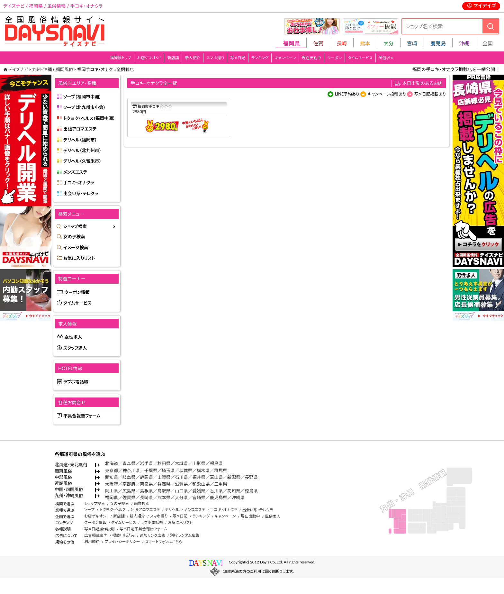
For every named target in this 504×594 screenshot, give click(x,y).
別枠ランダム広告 (184, 535)
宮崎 (412, 43)
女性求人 (73, 337)
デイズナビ (18, 69)
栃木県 (203, 470)
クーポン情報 (77, 292)
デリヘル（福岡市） (80, 139)
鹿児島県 (218, 497)
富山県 (216, 477)
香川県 (216, 490)
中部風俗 (63, 477)
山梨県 (164, 477)
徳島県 (251, 490)
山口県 (181, 490)
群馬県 (220, 470)
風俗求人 (386, 57)
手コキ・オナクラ (78, 182)
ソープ (89, 509)
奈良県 (146, 484)
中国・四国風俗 (69, 489)
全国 (487, 43)
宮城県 (181, 463)
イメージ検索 (75, 247)
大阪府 (111, 484)
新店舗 (173, 57)
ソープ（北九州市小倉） (84, 107)
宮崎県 (198, 497)
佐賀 (318, 43)
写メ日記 (237, 57)
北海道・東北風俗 (71, 464)
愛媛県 (198, 490)
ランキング (259, 57)
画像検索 (141, 503)
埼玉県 (168, 470)
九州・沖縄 (42, 69)
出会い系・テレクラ (80, 193)
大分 (388, 43)
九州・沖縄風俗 (69, 495)
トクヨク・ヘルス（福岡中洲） (89, 118)
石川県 (181, 477)
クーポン (334, 57)
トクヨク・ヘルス (112, 509)
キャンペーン (285, 57)
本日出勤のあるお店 (422, 83)
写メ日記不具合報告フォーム (143, 528)
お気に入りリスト (79, 258)
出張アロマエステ (79, 129)
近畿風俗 (63, 483)
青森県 (129, 463)
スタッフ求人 (75, 348)
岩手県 (146, 463)
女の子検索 (74, 236)
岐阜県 (129, 477)
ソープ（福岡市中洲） (82, 96)
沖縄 (464, 43)
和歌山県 (201, 484)
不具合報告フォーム (82, 415)
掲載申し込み (123, 535)
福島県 (216, 463)
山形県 (198, 463)
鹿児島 (438, 43)
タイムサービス (360, 57)
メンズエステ (75, 172)
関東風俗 (63, 471)
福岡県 (111, 497)
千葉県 (151, 470)
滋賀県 (181, 484)
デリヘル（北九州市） (82, 150)
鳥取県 (164, 490)
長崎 (342, 43)
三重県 (220, 484)
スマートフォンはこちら (163, 541)
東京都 (111, 470)
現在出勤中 (311, 57)
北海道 (111, 463)
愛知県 (111, 477)
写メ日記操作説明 (99, 528)
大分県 (181, 497)
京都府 (129, 484)
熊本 (365, 43)
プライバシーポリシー (122, 541)
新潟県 (233, 477)
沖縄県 (238, 497)
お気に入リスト (180, 522)
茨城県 (185, 470)
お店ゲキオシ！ (149, 57)
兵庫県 (164, 484)
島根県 (146, 490)
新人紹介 (192, 57)
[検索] (490, 26)
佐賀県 (129, 497)
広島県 (129, 490)
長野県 (251, 477)
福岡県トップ (120, 57)
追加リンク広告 (152, 535)
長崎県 (146, 497)
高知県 (233, 490)
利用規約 (92, 541)
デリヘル (172, 509)
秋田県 (164, 463)
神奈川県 (131, 470)
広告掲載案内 (95, 535)
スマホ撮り (215, 57)
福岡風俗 (64, 69)
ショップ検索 (75, 226)
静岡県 (146, 477)
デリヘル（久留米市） (82, 161)
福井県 (198, 477)
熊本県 (164, 497)
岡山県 (111, 490)
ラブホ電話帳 (75, 381)
